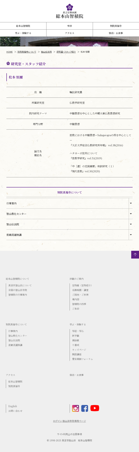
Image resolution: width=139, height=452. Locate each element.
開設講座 (76, 354)
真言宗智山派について (20, 285)
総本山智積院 (23, 25)
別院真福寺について (26, 51)
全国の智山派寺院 (17, 290)
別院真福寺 (116, 25)
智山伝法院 (46, 51)
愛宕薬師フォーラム (82, 359)
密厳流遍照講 (14, 235)
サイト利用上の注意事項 (69, 434)
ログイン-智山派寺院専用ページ (69, 421)
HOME (9, 51)
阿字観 (75, 335)
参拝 (69, 25)
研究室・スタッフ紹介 (66, 51)
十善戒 (75, 345)
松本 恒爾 (85, 51)
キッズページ (79, 349)
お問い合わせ (15, 410)
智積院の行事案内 (17, 294)
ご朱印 (75, 308)
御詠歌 (75, 340)
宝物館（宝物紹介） (82, 285)
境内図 (75, 299)
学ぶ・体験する (23, 33)
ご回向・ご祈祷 (80, 294)
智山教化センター (16, 214)
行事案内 (11, 203)
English (12, 406)
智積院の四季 (79, 304)
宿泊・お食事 (116, 33)
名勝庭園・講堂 (80, 290)
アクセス (69, 33)
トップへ (135, 255)
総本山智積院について (17, 278)
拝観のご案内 (77, 278)
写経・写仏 (78, 331)
